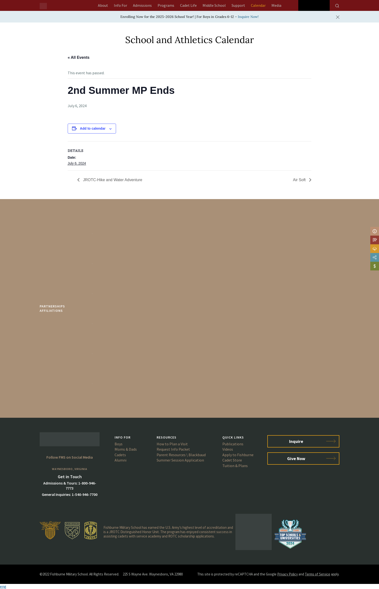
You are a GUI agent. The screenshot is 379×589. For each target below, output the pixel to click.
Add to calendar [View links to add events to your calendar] (93, 128)
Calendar (258, 5)
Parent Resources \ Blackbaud (181, 454)
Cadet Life (188, 5)
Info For (120, 5)
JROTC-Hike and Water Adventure (112, 180)
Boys (119, 443)
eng (3, 586)
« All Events (78, 57)
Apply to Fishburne (238, 454)
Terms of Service (317, 574)
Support (238, 5)
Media (276, 5)
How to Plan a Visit (172, 443)
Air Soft (300, 180)
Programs (166, 5)
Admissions (142, 5)
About (103, 5)
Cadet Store (232, 460)
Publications (232, 443)
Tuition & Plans (235, 465)
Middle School (214, 5)
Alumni (120, 460)
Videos (227, 449)
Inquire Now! (248, 17)
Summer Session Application (180, 460)
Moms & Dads (126, 449)
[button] (189, 586)
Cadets (120, 454)
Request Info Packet (173, 449)
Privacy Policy (287, 574)
